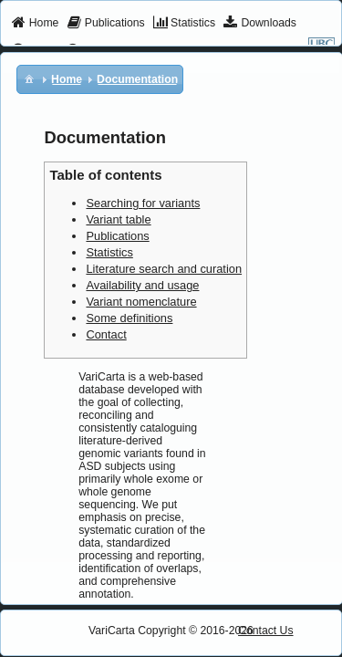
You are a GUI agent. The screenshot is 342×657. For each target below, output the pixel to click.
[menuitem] (35, 23)
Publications (117, 236)
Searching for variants (143, 203)
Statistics (109, 252)
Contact (106, 334)
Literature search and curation (164, 269)
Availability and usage (142, 285)
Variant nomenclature (141, 301)
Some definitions (129, 318)
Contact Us (266, 630)
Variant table (118, 219)
